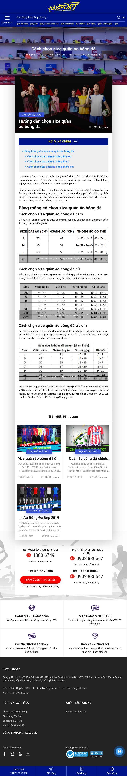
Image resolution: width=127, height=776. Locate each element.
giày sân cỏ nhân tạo (49, 24)
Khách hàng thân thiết (14, 725)
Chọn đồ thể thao (56, 54)
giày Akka (91, 24)
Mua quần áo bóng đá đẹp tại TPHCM (39, 458)
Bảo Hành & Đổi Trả (12, 721)
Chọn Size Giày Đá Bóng (15, 711)
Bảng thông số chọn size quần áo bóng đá (49, 151)
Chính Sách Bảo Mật (76, 711)
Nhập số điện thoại (40, 581)
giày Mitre (80, 24)
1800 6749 (43, 555)
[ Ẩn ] (75, 141)
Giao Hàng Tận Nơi (12, 716)
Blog (42, 54)
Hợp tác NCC (23, 688)
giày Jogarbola (67, 24)
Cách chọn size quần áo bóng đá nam (49, 156)
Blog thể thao (79, 688)
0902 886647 (90, 558)
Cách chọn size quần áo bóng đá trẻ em (50, 166)
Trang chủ (31, 54)
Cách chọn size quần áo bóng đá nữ (48, 161)
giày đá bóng (22, 24)
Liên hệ (66, 688)
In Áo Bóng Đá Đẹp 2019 (39, 517)
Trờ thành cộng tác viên (46, 688)
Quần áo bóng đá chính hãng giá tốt (88, 458)
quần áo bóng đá (104, 24)
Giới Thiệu (8, 688)
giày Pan (34, 24)
